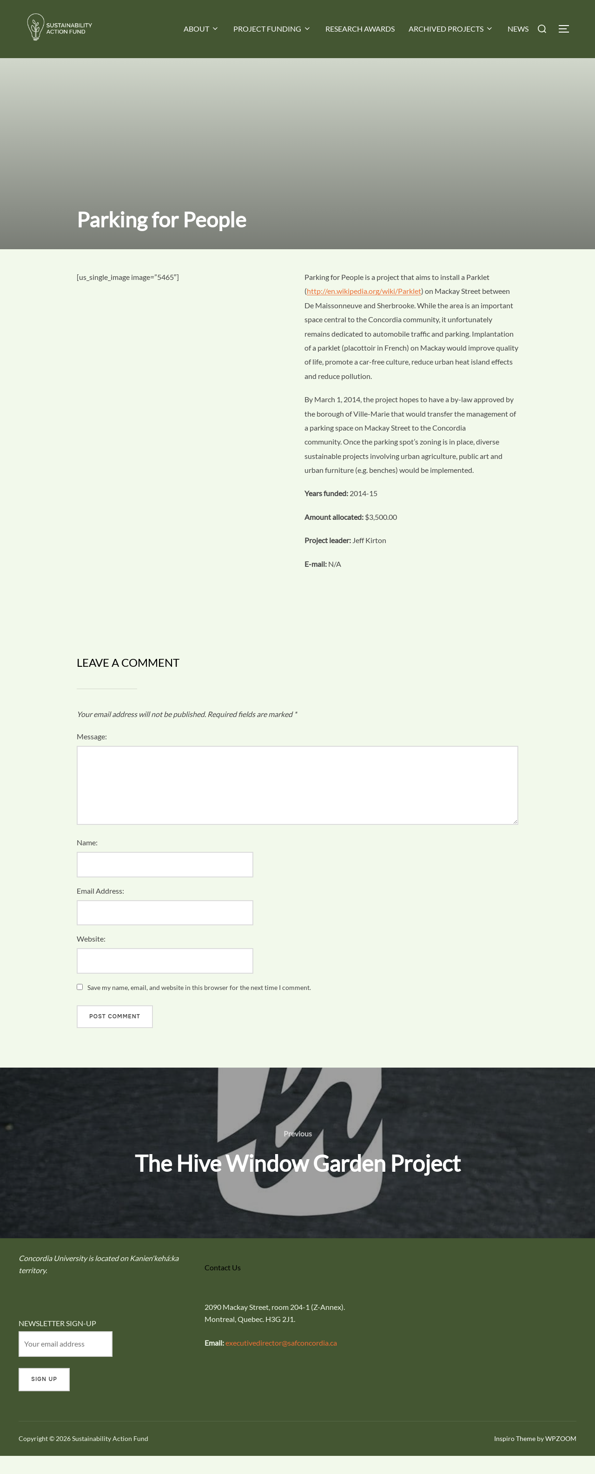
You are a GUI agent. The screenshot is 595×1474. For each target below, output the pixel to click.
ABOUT (201, 28)
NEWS (518, 28)
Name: (87, 860)
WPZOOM (560, 1457)
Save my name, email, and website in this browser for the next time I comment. (199, 1005)
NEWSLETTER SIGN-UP (57, 1340)
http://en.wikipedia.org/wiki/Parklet (364, 309)
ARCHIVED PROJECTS (451, 28)
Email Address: (100, 908)
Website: (91, 956)
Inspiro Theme (515, 1457)
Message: (92, 754)
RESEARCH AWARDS (360, 28)
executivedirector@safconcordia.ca (281, 1360)
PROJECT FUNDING (272, 28)
